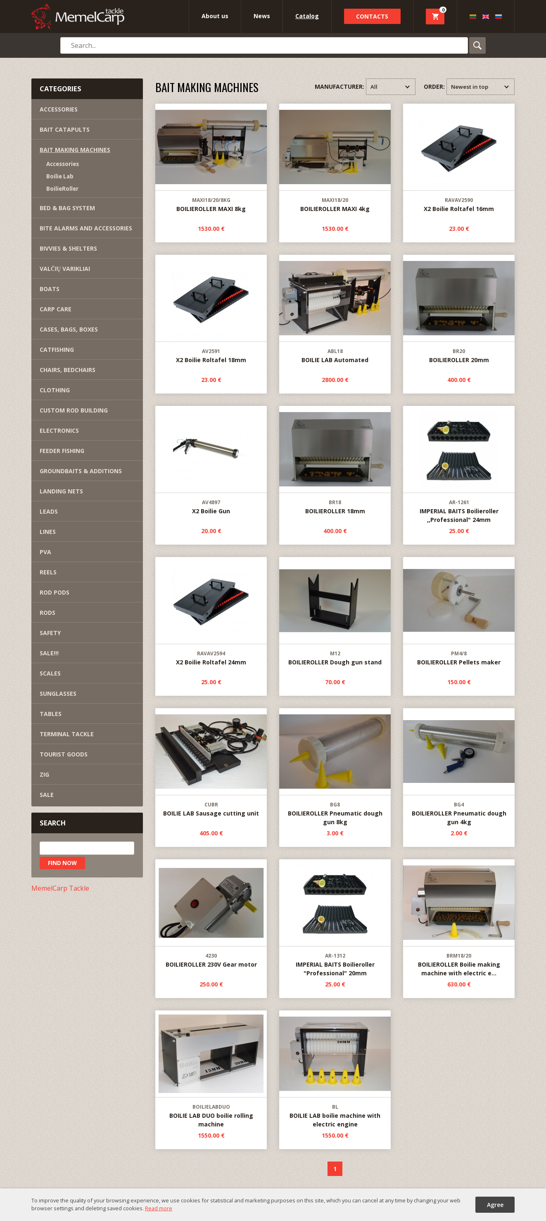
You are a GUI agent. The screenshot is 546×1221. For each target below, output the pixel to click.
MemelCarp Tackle (60, 888)
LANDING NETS (61, 491)
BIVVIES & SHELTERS (68, 248)
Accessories (62, 164)
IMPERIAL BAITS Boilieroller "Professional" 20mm (335, 918)
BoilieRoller (62, 188)
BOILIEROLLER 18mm (335, 460)
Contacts (372, 16)
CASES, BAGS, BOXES (69, 329)
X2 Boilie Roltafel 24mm (211, 611)
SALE (47, 795)
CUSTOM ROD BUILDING (74, 410)
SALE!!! (49, 653)
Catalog (307, 16)
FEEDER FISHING (62, 451)
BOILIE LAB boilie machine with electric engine (335, 1069)
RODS (47, 612)
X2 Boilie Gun (211, 460)
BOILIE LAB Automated (335, 309)
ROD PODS (54, 592)
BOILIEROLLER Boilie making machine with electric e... (459, 918)
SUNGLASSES (58, 693)
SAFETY (50, 633)
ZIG (44, 774)
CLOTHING (55, 390)
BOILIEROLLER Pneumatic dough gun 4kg (459, 767)
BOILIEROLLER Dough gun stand (335, 611)
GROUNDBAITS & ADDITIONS (81, 471)
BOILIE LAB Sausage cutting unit (211, 763)
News (262, 16)
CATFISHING (57, 349)
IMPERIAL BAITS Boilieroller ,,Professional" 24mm (459, 465)
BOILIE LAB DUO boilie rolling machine (211, 1069)
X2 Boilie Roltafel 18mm (211, 309)
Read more (158, 1208)
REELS (48, 572)
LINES (48, 532)
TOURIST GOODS (64, 754)
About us (215, 16)
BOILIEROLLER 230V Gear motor (211, 914)
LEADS (49, 511)
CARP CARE (55, 309)
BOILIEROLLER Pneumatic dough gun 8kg (335, 767)
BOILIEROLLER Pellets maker (459, 611)
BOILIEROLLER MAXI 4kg (335, 158)
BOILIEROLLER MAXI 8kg (211, 158)
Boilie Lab (60, 176)
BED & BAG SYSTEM (67, 208)
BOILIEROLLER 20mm (459, 309)
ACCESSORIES (59, 109)
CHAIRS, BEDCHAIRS (67, 370)
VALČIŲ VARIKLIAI (65, 269)
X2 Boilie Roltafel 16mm (459, 158)
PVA (45, 552)
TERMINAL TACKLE (67, 734)
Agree (495, 1205)
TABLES (51, 714)
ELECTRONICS (59, 430)
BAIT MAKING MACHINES (75, 150)
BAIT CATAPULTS (65, 129)
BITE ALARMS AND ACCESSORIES (86, 228)
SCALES (50, 673)
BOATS (49, 289)
